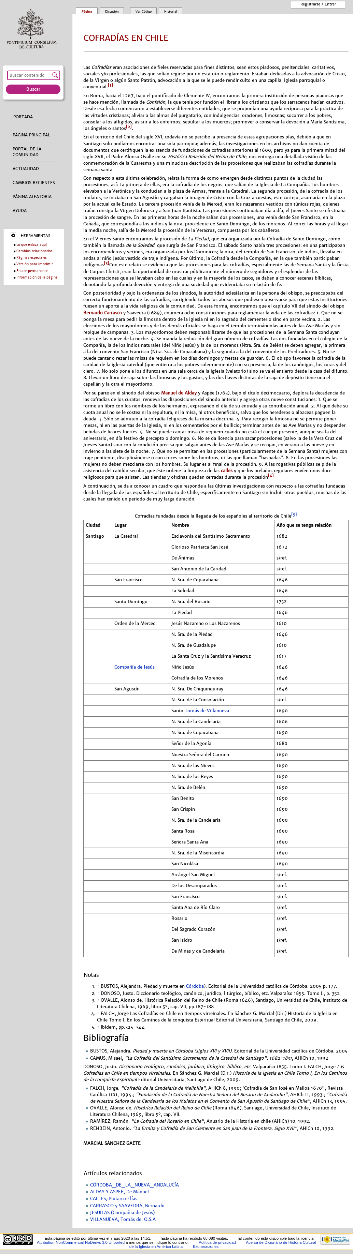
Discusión (112, 12)
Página (87, 12)
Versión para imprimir (34, 264)
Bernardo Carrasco (102, 313)
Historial (170, 12)
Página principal (31, 135)
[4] (271, 475)
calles (226, 471)
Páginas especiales (31, 257)
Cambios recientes (34, 182)
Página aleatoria (32, 196)
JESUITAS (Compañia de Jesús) (122, 1212)
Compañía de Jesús (134, 667)
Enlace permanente (31, 271)
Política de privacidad (217, 1242)
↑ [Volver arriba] (98, 986)
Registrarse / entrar (318, 4)
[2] (129, 126)
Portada (23, 117)
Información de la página (37, 277)
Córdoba (195, 986)
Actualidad (26, 168)
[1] (110, 85)
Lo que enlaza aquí (31, 244)
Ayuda (20, 210)
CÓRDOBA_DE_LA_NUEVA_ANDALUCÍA (134, 1185)
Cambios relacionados (34, 251)
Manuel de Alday (179, 393)
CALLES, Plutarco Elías (113, 1198)
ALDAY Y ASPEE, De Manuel (119, 1192)
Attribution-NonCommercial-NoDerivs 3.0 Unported (81, 1242)
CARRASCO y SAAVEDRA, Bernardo (127, 1206)
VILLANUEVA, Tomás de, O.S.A (123, 1219)
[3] (106, 263)
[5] (294, 514)
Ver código (144, 12)
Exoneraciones (206, 1246)
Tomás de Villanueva (207, 711)
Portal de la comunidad (27, 152)
